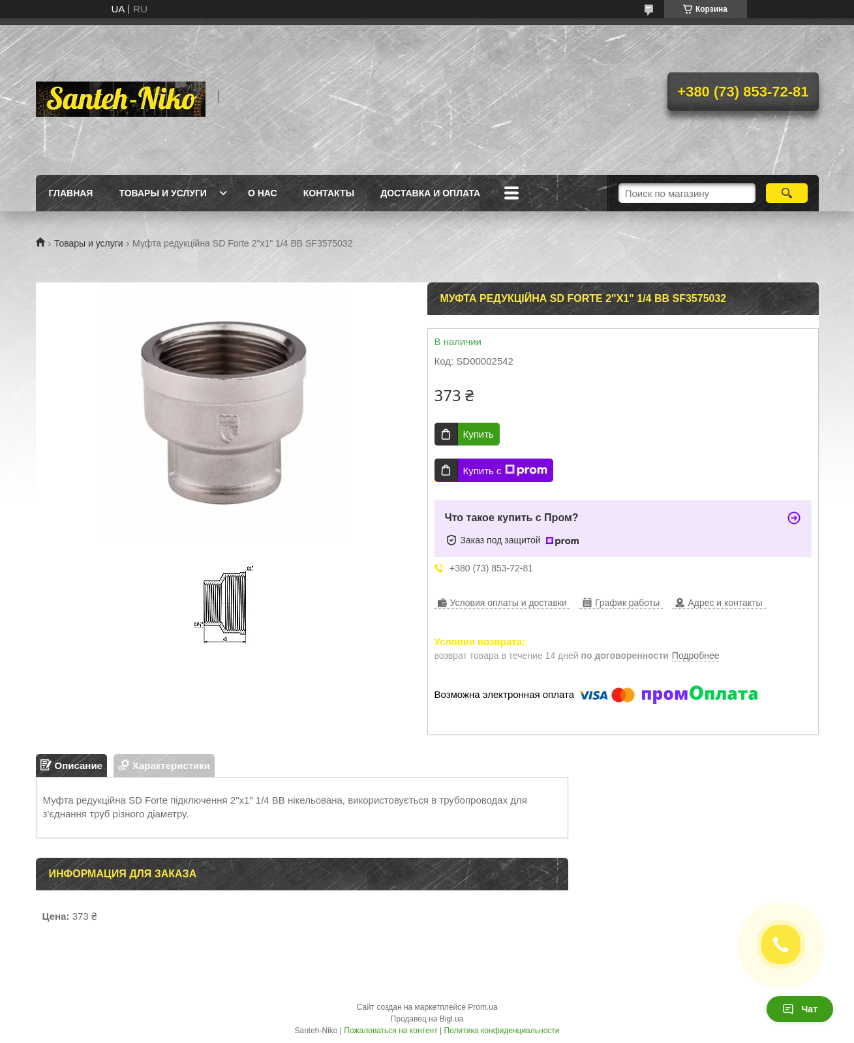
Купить (478, 434)
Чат (799, 1009)
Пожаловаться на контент (390, 1030)
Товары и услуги (163, 193)
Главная (71, 193)
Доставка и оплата (430, 193)
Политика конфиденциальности (501, 1030)
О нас (262, 193)
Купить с (505, 470)
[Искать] (787, 193)
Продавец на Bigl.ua (427, 1018)
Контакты (328, 193)
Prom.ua (482, 1007)
